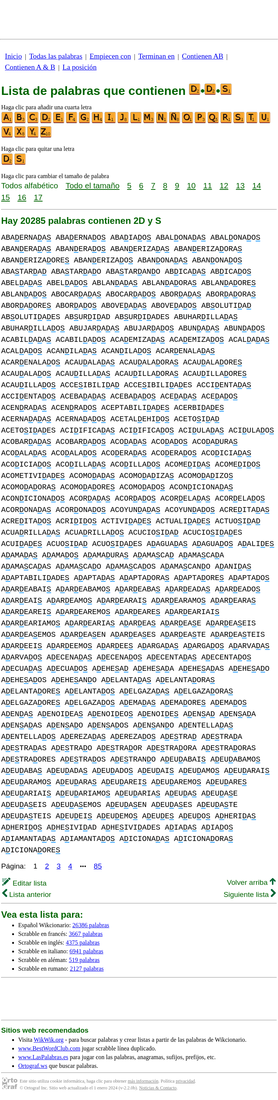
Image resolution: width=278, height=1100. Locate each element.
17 (38, 197)
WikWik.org (49, 1039)
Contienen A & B (30, 67)
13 (240, 185)
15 (5, 197)
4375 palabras (83, 942)
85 (98, 866)
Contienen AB (202, 56)
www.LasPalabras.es (43, 1057)
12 (224, 185)
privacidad (185, 1081)
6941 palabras (86, 951)
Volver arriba (251, 882)
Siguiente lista (249, 894)
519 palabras (84, 960)
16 (21, 197)
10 (191, 185)
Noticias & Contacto (157, 1088)
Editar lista (24, 883)
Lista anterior (26, 894)
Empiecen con (110, 56)
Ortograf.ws (32, 1066)
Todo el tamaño (92, 185)
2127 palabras (86, 968)
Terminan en (156, 56)
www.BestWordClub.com (49, 1048)
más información (143, 1081)
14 (256, 185)
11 (207, 185)
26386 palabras (90, 925)
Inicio (13, 56)
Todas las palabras (55, 56)
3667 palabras (86, 934)
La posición (79, 67)
